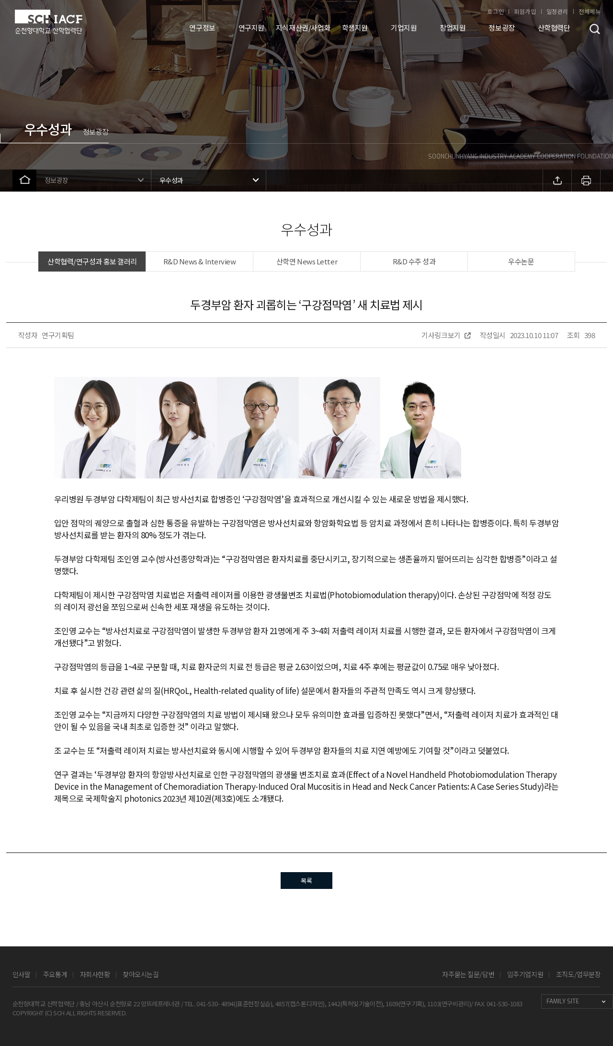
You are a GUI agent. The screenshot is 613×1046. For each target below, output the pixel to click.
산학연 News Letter (306, 261)
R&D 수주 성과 (414, 261)
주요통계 (55, 974)
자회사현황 (95, 974)
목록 (306, 880)
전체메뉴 (590, 11)
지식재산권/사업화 (303, 28)
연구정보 (202, 28)
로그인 (495, 11)
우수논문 (521, 261)
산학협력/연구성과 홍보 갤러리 (92, 261)
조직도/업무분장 (578, 974)
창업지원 (452, 28)
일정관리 (557, 11)
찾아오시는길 (141, 974)
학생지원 (355, 28)
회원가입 (525, 11)
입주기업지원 (525, 974)
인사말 (21, 974)
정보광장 (501, 28)
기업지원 (404, 28)
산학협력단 (554, 28)
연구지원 (251, 28)
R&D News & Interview (199, 261)
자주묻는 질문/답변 (468, 974)
